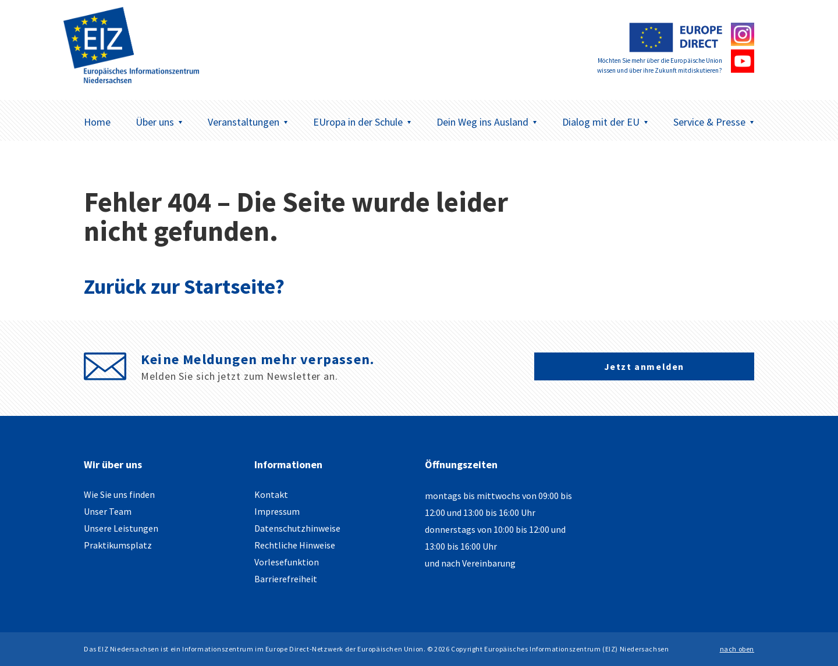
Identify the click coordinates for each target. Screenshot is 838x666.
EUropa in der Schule (362, 122)
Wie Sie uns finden (119, 494)
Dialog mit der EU (605, 122)
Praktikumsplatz (118, 545)
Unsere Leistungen (121, 528)
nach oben (737, 648)
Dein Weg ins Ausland (486, 122)
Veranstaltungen (248, 122)
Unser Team (108, 511)
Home (97, 122)
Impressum (277, 511)
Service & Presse (713, 122)
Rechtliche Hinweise (294, 545)
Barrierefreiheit (285, 579)
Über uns (159, 122)
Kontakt (271, 494)
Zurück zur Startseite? (184, 286)
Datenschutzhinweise (297, 528)
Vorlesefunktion (286, 562)
